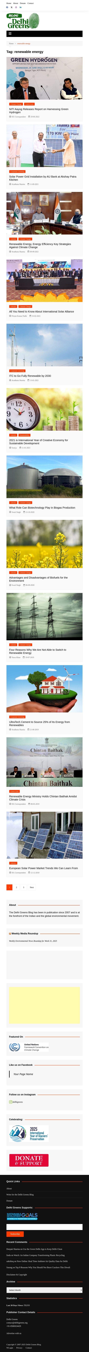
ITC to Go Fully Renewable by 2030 (30, 375)
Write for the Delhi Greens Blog (20, 1194)
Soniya (13, 448)
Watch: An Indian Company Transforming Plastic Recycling (39, 1255)
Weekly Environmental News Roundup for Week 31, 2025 (33, 941)
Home (8, 3)
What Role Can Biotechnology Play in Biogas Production (42, 507)
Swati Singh (15, 512)
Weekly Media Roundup (25, 933)
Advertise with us (13, 1333)
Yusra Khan (14, 657)
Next (32, 887)
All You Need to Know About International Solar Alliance (41, 311)
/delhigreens (17, 1102)
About (15, 3)
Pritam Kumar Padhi (18, 316)
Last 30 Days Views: (15, 1305)
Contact (30, 3)
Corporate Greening (17, 172)
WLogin (9, 1348)
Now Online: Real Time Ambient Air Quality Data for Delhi (42, 1261)
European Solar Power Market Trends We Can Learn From (43, 868)
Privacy (19, 1348)
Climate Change (16, 104)
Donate (23, 3)
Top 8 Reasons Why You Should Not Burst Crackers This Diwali (42, 1267)
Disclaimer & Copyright (16, 1275)
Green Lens (29, 104)
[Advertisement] (44, 1005)
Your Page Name (23, 1074)
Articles (13, 239)
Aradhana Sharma (17, 184)
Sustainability (24, 435)
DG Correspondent (17, 117)
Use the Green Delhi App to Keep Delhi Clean (42, 1249)
